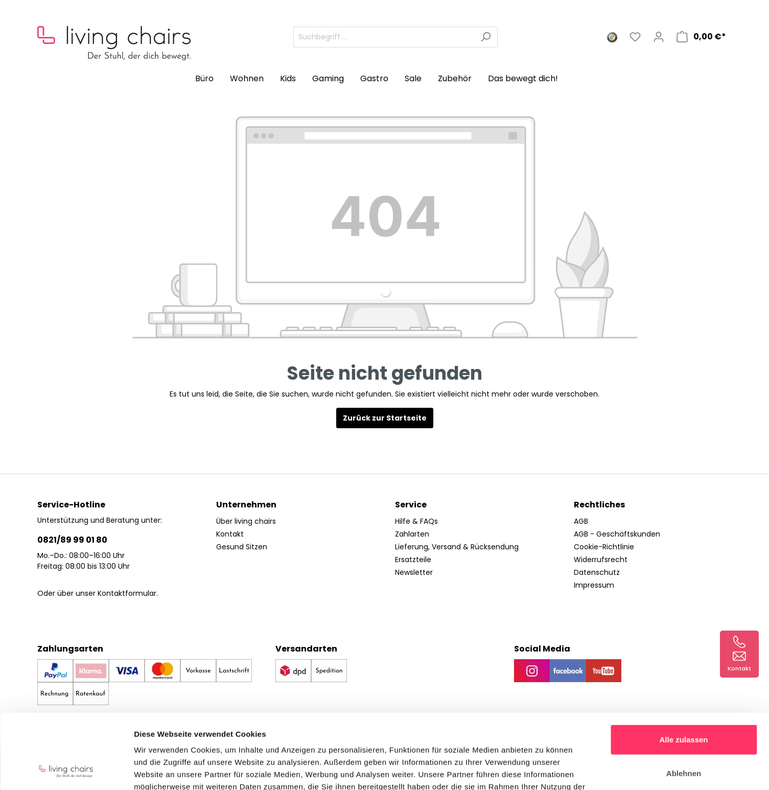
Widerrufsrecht (600, 559)
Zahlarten (412, 534)
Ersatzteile (413, 559)
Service (411, 504)
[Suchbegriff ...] (383, 37)
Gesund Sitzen (241, 547)
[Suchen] (486, 37)
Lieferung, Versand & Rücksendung (457, 547)
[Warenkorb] (701, 37)
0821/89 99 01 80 (72, 540)
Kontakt (230, 534)
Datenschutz (597, 572)
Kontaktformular (127, 593)
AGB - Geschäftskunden (617, 534)
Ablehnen (683, 703)
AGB (581, 521)
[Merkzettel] (635, 37)
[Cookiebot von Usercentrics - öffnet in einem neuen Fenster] (66, 770)
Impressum (594, 585)
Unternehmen (246, 504)
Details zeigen (543, 769)
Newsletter (414, 572)
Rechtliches (599, 504)
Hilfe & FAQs (416, 521)
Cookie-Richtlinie (604, 547)
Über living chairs (246, 521)
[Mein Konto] (658, 37)
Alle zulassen (683, 669)
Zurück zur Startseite (385, 418)
